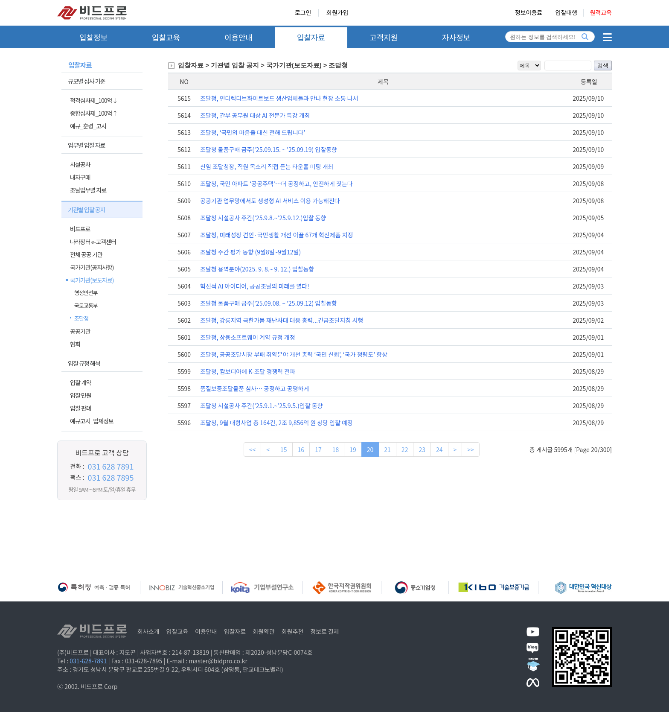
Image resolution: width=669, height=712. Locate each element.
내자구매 (80, 177)
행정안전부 (86, 293)
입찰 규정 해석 (84, 363)
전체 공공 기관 (86, 254)
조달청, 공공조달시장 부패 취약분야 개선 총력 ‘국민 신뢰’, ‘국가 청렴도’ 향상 (293, 354)
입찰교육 (166, 37)
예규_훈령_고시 (88, 126)
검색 (602, 65)
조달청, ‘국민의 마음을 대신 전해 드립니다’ (252, 132)
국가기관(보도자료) (92, 280)
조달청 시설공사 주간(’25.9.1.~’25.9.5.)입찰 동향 (261, 405)
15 (283, 449)
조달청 (81, 318)
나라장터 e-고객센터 (93, 241)
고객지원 (383, 37)
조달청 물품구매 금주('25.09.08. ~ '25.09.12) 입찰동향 (268, 303)
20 (370, 449)
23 (422, 449)
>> (470, 449)
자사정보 (456, 37)
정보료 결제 (324, 631)
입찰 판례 (80, 408)
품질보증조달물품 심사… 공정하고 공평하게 (254, 388)
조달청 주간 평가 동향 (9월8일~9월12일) (250, 252)
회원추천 (293, 631)
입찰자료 (311, 37)
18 (335, 449)
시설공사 (80, 164)
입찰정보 (93, 37)
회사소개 (148, 631)
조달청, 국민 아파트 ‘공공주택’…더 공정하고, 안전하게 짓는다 (276, 183)
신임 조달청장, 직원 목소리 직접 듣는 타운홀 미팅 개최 (266, 166)
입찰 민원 (80, 395)
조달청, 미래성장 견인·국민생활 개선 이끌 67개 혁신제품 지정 (276, 235)
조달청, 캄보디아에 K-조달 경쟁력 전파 (247, 371)
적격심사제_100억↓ (93, 100)
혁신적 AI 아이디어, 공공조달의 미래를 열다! (254, 286)
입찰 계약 (80, 382)
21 (387, 449)
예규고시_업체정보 (91, 421)
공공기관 (80, 331)
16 (301, 449)
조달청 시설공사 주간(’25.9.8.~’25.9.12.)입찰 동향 (263, 217)
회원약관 (264, 631)
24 (439, 449)
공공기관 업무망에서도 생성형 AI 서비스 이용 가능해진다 (270, 200)
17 (318, 449)
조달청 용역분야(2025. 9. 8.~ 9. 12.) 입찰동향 (257, 269)
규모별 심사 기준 (86, 81)
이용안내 (238, 37)
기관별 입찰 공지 (86, 209)
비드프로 (80, 229)
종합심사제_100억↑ (93, 113)
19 (352, 449)
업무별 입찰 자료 (86, 145)
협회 (75, 344)
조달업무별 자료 (88, 190)
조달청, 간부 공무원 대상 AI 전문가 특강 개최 (255, 115)
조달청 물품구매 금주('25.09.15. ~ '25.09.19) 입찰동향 (268, 149)
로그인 (303, 13)
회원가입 (337, 13)
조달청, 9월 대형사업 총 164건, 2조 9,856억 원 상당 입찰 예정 (276, 422)
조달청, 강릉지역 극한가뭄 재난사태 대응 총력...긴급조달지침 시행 (281, 320)
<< (252, 449)
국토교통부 (86, 305)
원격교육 (601, 13)
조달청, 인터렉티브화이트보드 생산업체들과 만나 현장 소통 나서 (279, 98)
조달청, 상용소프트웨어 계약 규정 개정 (247, 337)
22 (404, 449)
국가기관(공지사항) (92, 267)
